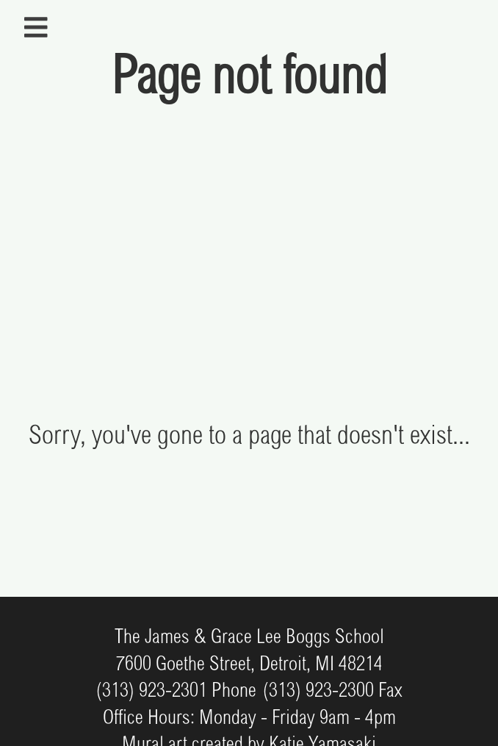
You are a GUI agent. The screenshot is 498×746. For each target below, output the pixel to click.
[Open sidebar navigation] (36, 27)
